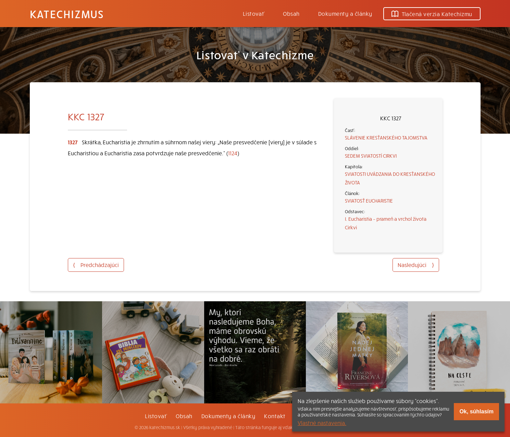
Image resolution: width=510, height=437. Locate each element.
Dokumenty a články (345, 13)
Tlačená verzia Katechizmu (431, 13)
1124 (232, 152)
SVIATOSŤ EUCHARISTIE (369, 200)
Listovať (254, 13)
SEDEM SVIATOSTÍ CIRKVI (371, 156)
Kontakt (274, 415)
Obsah (291, 13)
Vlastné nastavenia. (322, 422)
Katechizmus (67, 14)
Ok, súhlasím (476, 411)
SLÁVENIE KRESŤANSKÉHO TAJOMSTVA (386, 137)
